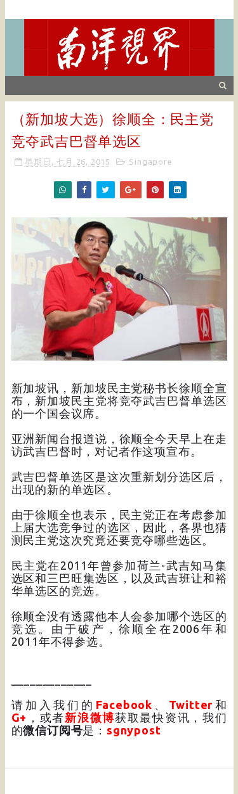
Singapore (150, 161)
